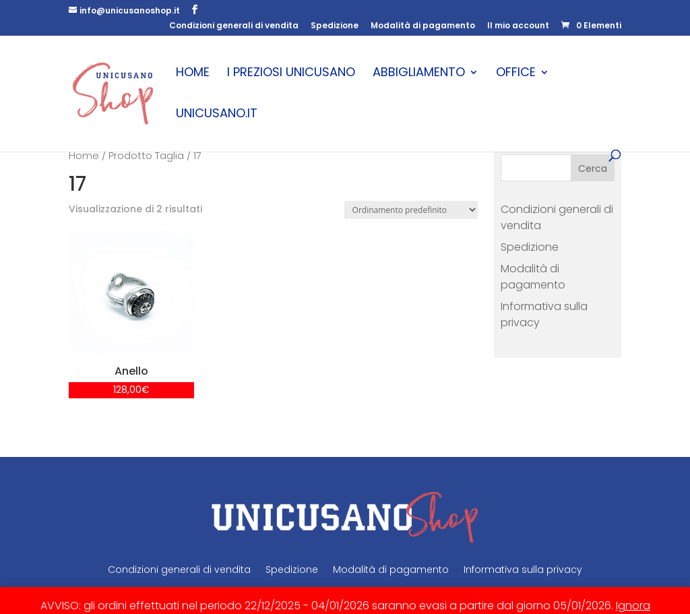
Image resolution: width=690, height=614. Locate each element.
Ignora (633, 605)
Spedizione (334, 26)
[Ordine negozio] (411, 210)
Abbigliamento (419, 73)
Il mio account (518, 26)
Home (193, 73)
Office (516, 73)
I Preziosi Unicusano (291, 73)
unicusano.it (216, 115)
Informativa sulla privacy (523, 569)
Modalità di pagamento (423, 26)
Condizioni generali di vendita (234, 26)
